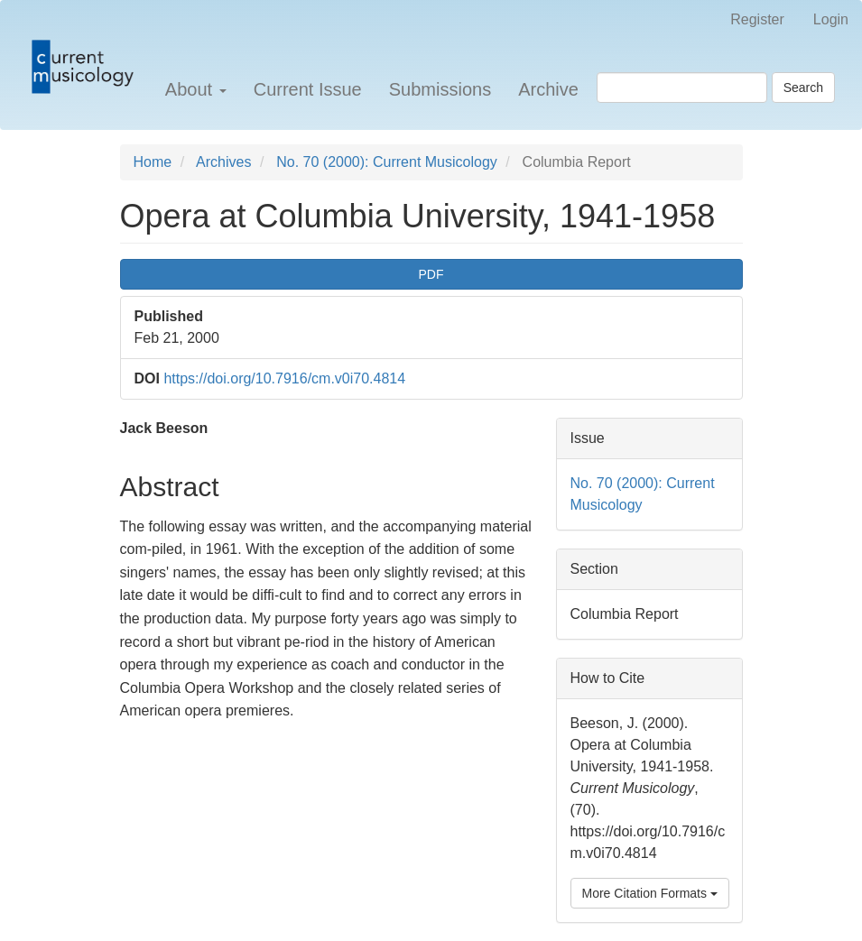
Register (757, 19)
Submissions (440, 89)
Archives (223, 162)
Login (830, 19)
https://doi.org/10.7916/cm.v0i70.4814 (284, 378)
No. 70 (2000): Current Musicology (386, 162)
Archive (548, 89)
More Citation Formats (650, 893)
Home (153, 162)
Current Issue (308, 89)
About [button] (196, 89)
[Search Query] (682, 87)
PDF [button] (431, 274)
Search (803, 87)
